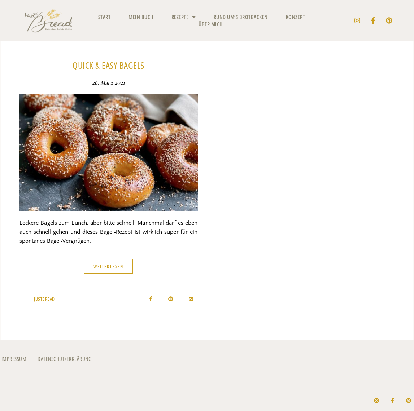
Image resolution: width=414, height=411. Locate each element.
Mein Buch (140, 17)
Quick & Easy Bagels (108, 65)
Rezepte (183, 17)
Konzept (295, 17)
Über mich (211, 24)
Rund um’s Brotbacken (241, 17)
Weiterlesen (108, 266)
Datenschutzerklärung (64, 358)
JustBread (44, 298)
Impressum (14, 358)
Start (104, 17)
